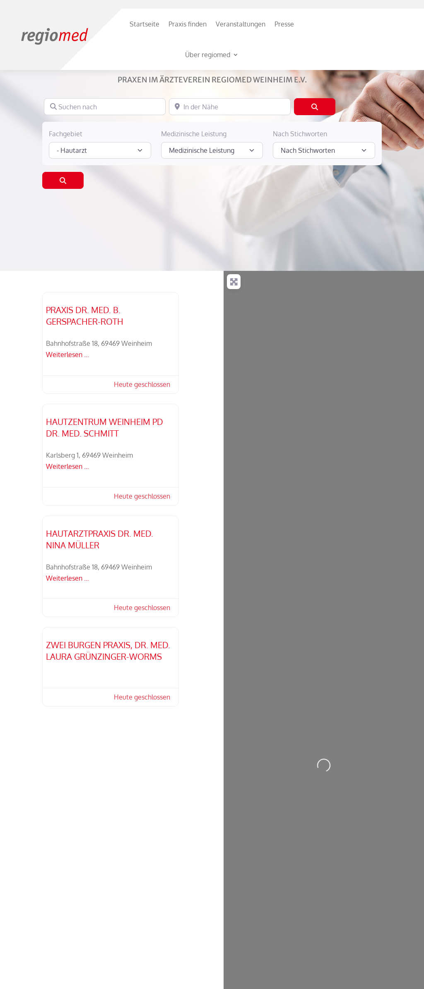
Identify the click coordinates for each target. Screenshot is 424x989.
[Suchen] (314, 154)
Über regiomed (207, 55)
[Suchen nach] (105, 154)
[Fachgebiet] (100, 198)
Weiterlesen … (67, 402)
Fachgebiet (65, 181)
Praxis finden (188, 24)
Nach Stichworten (300, 181)
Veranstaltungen (240, 24)
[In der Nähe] (230, 154)
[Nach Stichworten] (324, 198)
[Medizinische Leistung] (212, 198)
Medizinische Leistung (193, 181)
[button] (138, 432)
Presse (284, 24)
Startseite (144, 24)
